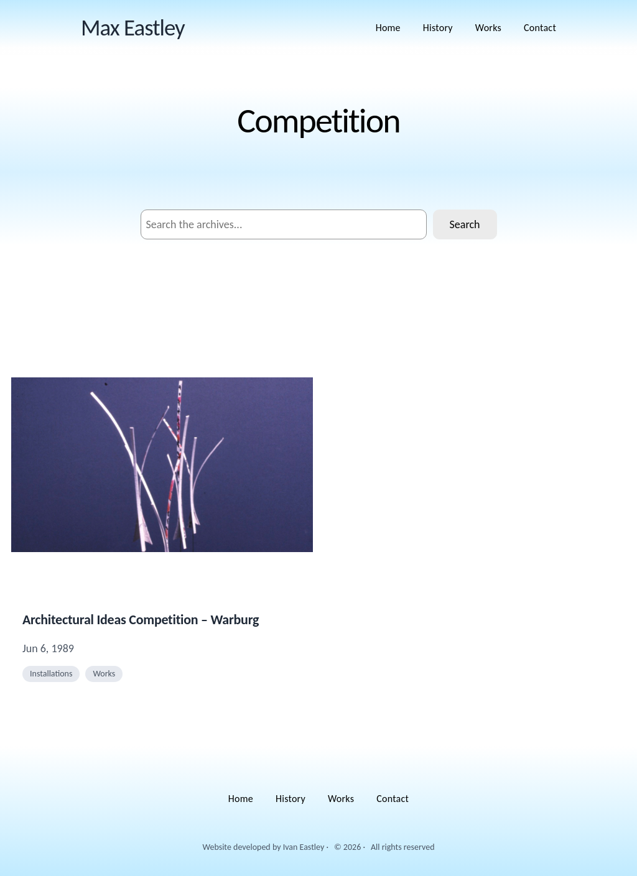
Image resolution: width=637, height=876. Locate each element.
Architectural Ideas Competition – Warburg (140, 619)
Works (104, 673)
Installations (51, 673)
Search (465, 224)
